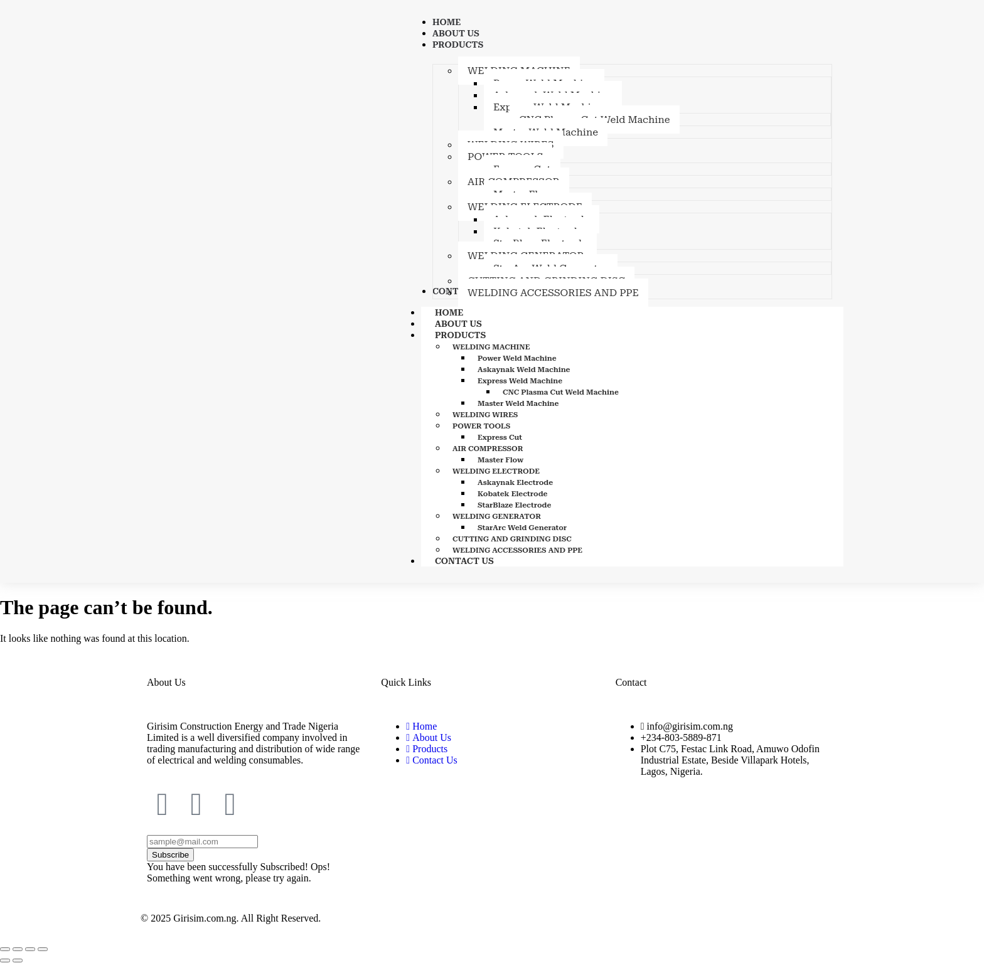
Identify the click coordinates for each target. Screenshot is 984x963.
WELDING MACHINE (491, 347)
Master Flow (500, 459)
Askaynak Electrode (515, 482)
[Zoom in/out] (5, 949)
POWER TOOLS (481, 426)
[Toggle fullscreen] (18, 949)
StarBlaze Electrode (514, 505)
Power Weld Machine (517, 358)
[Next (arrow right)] (18, 960)
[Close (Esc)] (43, 949)
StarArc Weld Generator (522, 527)
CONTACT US (464, 561)
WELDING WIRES (485, 414)
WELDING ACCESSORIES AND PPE (517, 550)
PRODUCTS (474, 335)
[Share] (30, 949)
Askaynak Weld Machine (524, 369)
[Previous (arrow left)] (5, 960)
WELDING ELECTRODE (496, 471)
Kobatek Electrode (513, 493)
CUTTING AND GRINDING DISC (512, 539)
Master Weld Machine (518, 403)
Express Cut (500, 437)
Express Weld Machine (520, 380)
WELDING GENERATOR (496, 516)
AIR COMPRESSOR (487, 448)
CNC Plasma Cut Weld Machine (561, 392)
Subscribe (170, 854)
